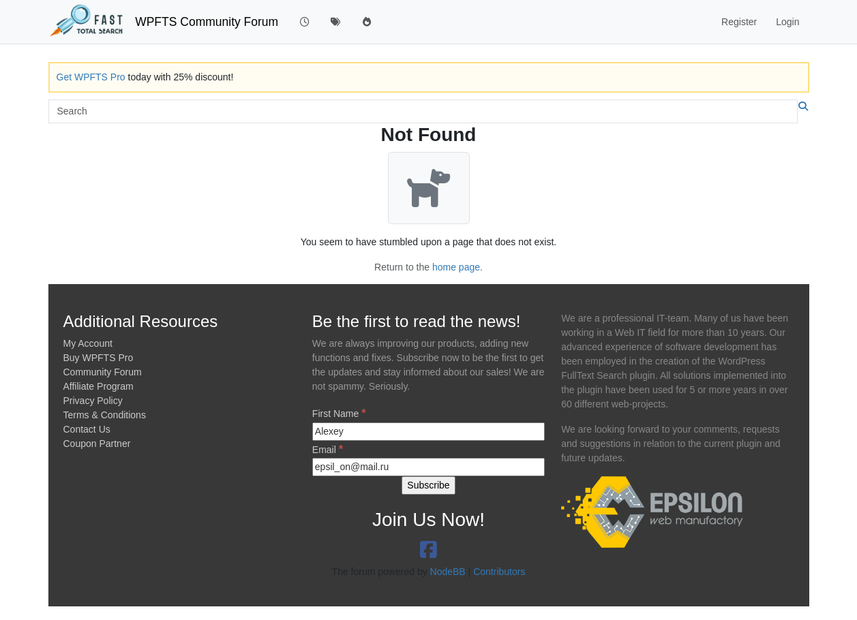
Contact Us (86, 429)
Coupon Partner (97, 443)
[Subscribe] (428, 485)
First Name (339, 413)
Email (327, 449)
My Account (87, 343)
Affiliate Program (98, 386)
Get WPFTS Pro (91, 77)
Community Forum (102, 372)
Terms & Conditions (104, 414)
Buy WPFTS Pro (98, 357)
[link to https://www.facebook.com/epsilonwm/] (428, 550)
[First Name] (428, 431)
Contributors (499, 571)
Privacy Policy (93, 400)
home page (456, 267)
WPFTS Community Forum (206, 22)
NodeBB (448, 571)
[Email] (428, 467)
